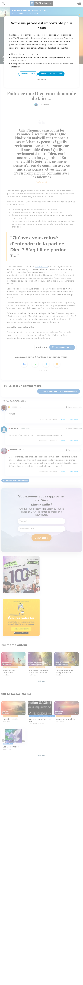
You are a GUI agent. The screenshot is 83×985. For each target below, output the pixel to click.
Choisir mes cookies (28, 74)
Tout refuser (41, 80)
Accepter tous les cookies (51, 74)
